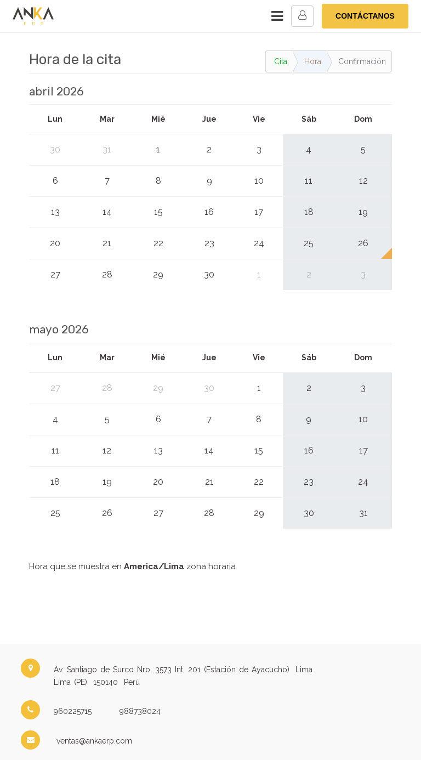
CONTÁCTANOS (365, 16)
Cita (280, 61)
